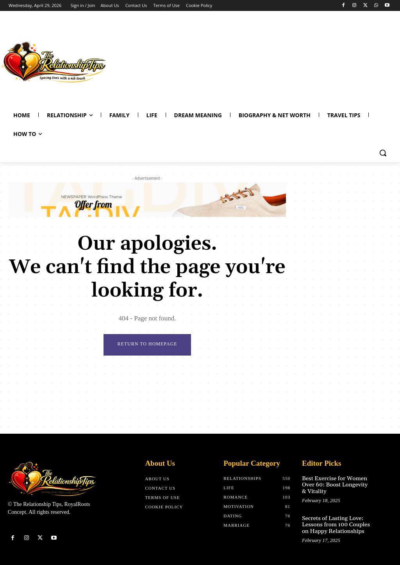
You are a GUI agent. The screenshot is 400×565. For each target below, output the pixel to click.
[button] (382, 152)
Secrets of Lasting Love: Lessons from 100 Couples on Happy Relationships (334, 523)
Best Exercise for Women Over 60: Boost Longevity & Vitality (333, 484)
